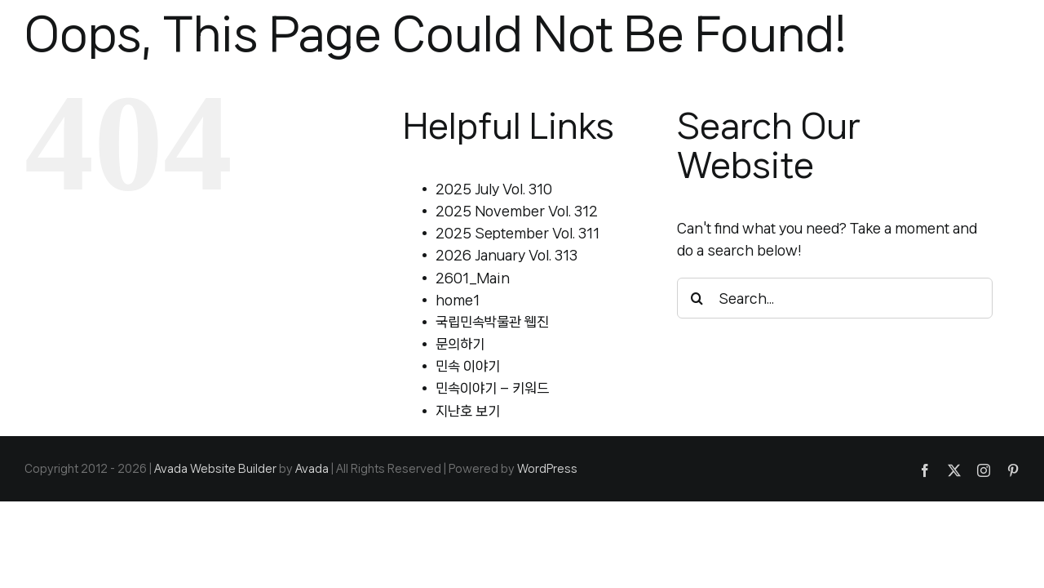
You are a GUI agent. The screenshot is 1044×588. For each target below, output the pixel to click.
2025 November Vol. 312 (517, 210)
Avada (312, 468)
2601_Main (473, 277)
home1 (458, 299)
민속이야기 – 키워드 (492, 388)
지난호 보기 (468, 410)
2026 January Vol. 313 (506, 254)
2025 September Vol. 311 (517, 232)
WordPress (547, 468)
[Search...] (835, 298)
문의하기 (460, 343)
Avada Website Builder (215, 468)
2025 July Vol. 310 (494, 188)
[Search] (697, 298)
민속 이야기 (468, 366)
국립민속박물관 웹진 (492, 321)
